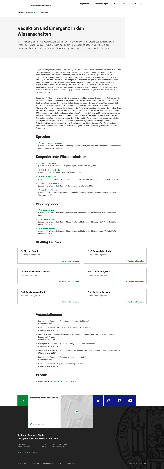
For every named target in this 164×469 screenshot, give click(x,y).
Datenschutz (22, 463)
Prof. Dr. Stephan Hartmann (51, 143)
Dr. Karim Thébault (48, 229)
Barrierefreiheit (48, 463)
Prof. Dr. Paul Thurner (49, 190)
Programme (29, 12)
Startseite (21, 12)
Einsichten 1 (59, 381)
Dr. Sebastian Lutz (48, 219)
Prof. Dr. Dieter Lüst (48, 177)
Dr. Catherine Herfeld (49, 210)
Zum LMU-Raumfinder (28, 452)
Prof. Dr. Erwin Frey (48, 163)
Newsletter (72, 463)
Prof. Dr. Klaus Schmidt (50, 183)
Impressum (35, 463)
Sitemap (61, 463)
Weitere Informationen (70, 261)
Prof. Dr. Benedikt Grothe (50, 170)
